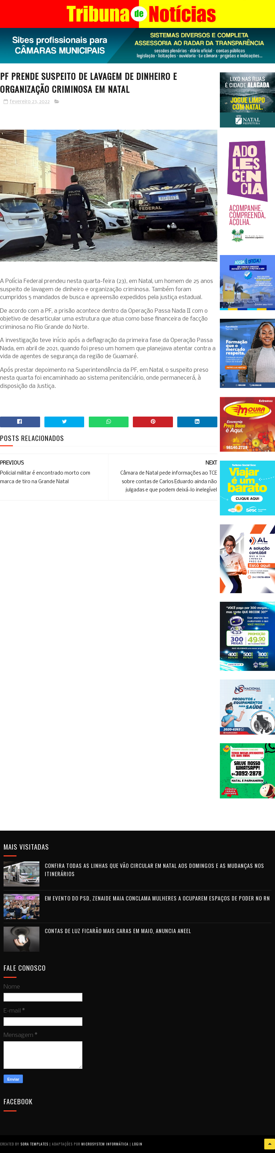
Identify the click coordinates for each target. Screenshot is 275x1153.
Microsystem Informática (105, 1144)
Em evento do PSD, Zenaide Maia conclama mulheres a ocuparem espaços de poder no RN (157, 898)
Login (137, 1144)
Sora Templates (34, 1144)
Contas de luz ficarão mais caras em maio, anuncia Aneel (118, 931)
